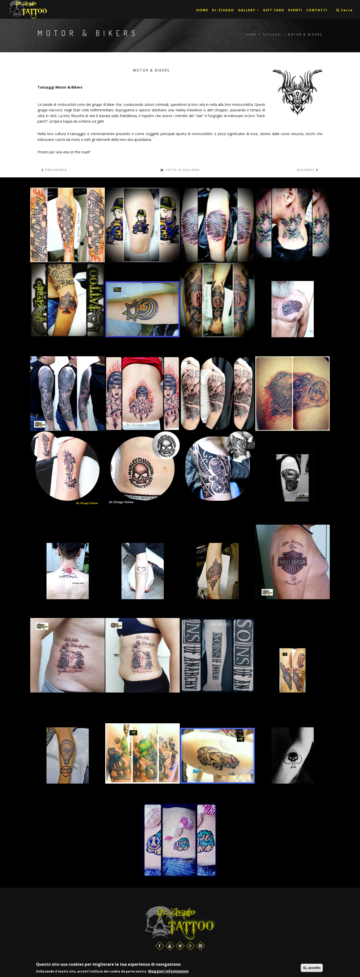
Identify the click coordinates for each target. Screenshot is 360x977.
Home (251, 34)
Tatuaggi (272, 34)
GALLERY (248, 10)
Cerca (344, 10)
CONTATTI (317, 10)
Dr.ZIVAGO (223, 10)
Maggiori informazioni (168, 971)
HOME (202, 10)
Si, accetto (311, 968)
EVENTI (295, 10)
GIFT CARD (273, 10)
